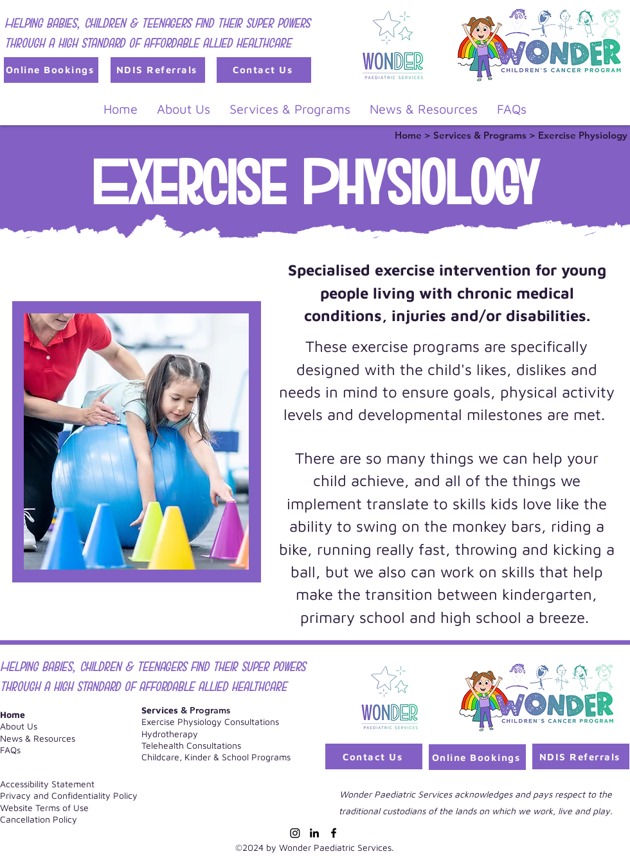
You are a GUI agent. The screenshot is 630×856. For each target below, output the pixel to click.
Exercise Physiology (582, 135)
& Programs (185, 710)
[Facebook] (333, 832)
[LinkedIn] (314, 832)
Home (409, 135)
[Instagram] (295, 832)
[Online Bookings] (51, 70)
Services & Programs (481, 135)
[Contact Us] (264, 70)
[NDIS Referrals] (158, 70)
